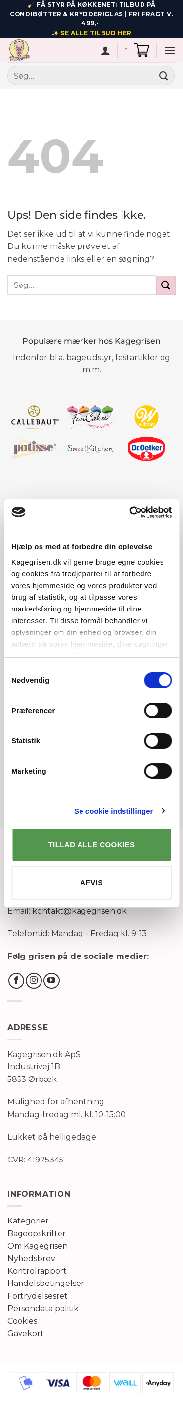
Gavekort (25, 1333)
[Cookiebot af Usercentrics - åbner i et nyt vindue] (130, 512)
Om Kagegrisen (37, 1246)
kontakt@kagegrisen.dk (79, 911)
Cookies (22, 1320)
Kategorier (28, 1220)
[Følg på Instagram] (34, 981)
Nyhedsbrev (31, 1258)
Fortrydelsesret (37, 1296)
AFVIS (91, 882)
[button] (141, 50)
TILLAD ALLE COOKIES (91, 844)
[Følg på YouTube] (51, 981)
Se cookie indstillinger (113, 811)
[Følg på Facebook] (16, 981)
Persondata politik (43, 1308)
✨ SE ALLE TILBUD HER (91, 33)
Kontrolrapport (37, 1271)
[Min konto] (105, 50)
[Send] (164, 75)
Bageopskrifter (36, 1233)
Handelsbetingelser (45, 1283)
